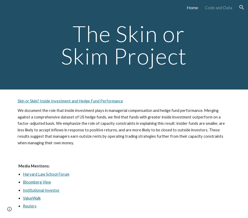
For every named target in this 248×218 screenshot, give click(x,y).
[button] (241, 7)
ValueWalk (32, 198)
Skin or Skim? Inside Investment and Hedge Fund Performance (70, 101)
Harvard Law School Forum (46, 174)
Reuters (30, 206)
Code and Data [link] (218, 7)
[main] (124, 45)
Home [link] (192, 7)
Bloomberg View (37, 182)
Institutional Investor (41, 190)
